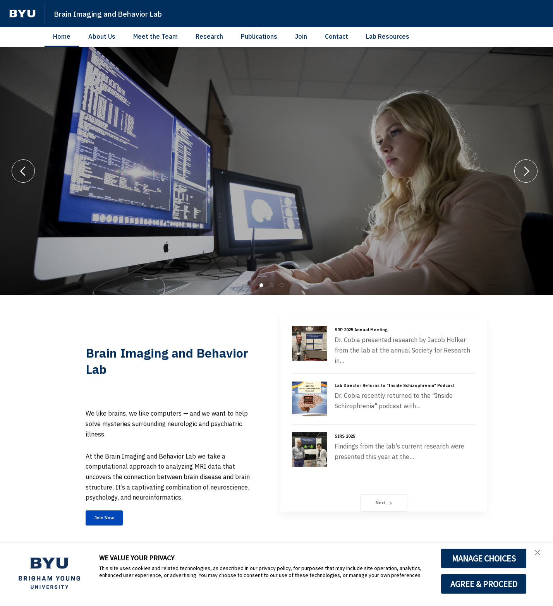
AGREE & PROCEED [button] (483, 584)
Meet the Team (155, 36)
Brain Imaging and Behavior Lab (122, 13)
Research (209, 36)
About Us (101, 36)
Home (61, 36)
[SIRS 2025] (309, 451)
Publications (259, 36)
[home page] (22, 13)
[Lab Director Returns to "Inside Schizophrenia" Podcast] (309, 399)
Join (301, 36)
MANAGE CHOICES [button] (484, 558)
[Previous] (23, 171)
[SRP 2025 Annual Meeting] (309, 343)
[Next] (526, 171)
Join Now (111, 520)
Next (383, 504)
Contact (336, 36)
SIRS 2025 (348, 437)
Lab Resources (387, 36)
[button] (540, 556)
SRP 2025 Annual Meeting (367, 329)
